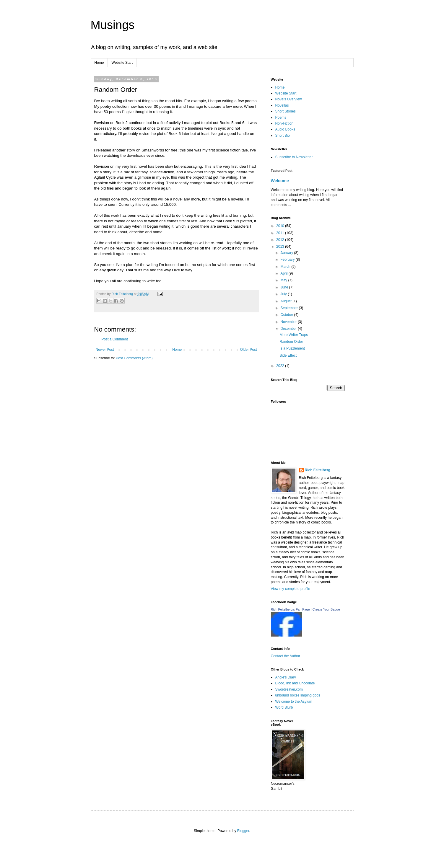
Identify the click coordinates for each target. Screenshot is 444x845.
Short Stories (285, 111)
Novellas (282, 105)
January (287, 253)
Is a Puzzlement (292, 348)
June (284, 287)
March (285, 267)
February (287, 259)
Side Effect (288, 355)
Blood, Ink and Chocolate (295, 683)
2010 (280, 226)
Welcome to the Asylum (293, 701)
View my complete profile (290, 589)
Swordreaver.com (289, 689)
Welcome (280, 180)
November (289, 322)
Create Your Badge (326, 609)
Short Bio (282, 135)
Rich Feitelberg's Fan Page (290, 609)
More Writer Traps (293, 335)
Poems (280, 117)
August (286, 301)
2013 (280, 246)
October (287, 315)
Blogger (243, 831)
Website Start (122, 63)
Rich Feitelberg (123, 294)
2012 (280, 240)
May (284, 280)
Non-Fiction (284, 123)
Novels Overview (288, 99)
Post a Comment (115, 339)
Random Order (291, 342)
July (284, 294)
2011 (280, 233)
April (284, 273)
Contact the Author (285, 656)
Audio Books (285, 129)
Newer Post (105, 350)
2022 (280, 366)
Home (99, 63)
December (289, 329)
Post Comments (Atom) (134, 358)
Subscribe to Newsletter (294, 157)
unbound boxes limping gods (298, 695)
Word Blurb (284, 707)
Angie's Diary (285, 677)
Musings (113, 24)
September (289, 308)
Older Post (248, 350)
